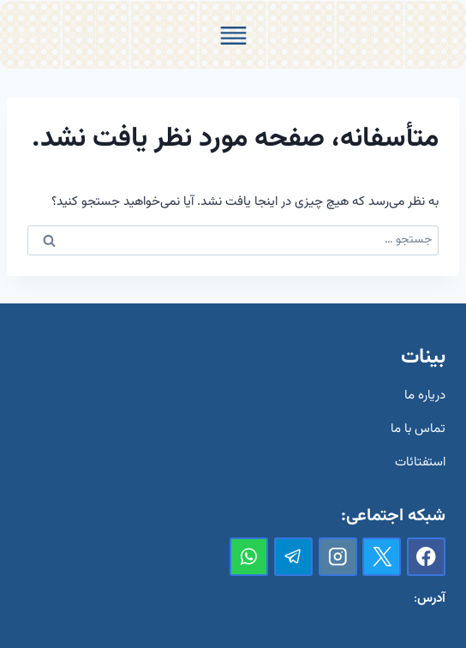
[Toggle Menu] (233, 35)
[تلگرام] (293, 556)
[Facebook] (426, 556)
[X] (381, 556)
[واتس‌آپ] (249, 556)
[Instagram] (338, 556)
